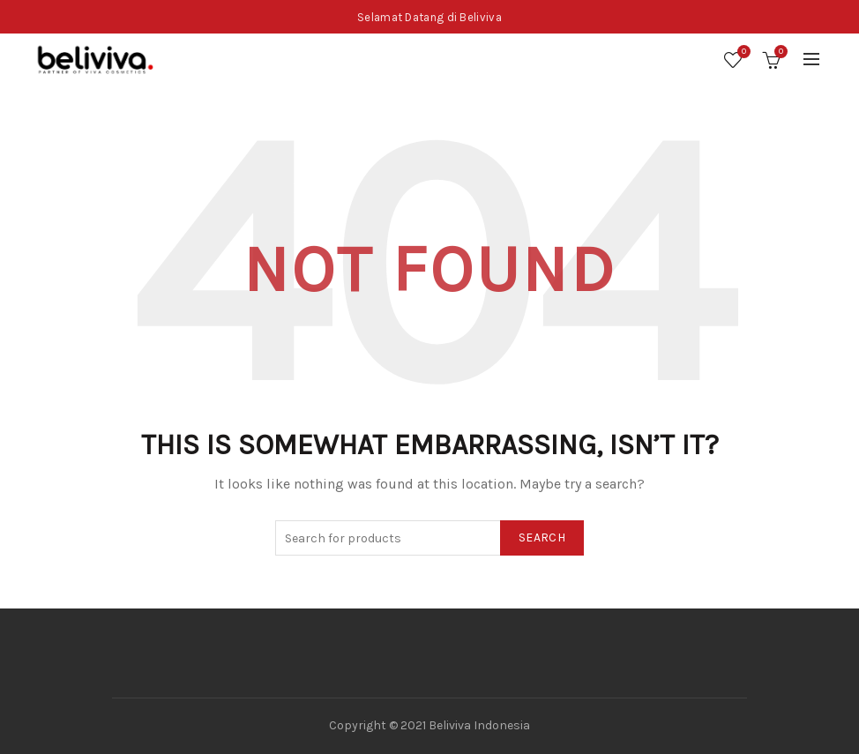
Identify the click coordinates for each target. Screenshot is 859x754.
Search (542, 537)
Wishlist (741, 52)
